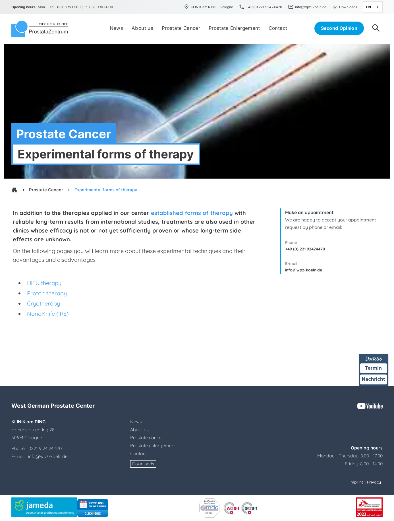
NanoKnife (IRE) (48, 313)
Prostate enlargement (153, 445)
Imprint (356, 482)
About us (139, 429)
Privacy (374, 482)
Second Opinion (339, 28)
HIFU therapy (44, 282)
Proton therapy (47, 293)
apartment (14, 190)
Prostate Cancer (46, 190)
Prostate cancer (146, 437)
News (136, 421)
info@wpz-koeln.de (303, 270)
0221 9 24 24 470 (45, 448)
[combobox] (373, 6)
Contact (138, 453)
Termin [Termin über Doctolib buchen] (373, 368)
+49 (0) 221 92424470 (305, 249)
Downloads (143, 463)
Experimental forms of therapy (105, 190)
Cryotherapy (43, 303)
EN (368, 7)
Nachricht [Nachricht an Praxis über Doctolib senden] (373, 379)
